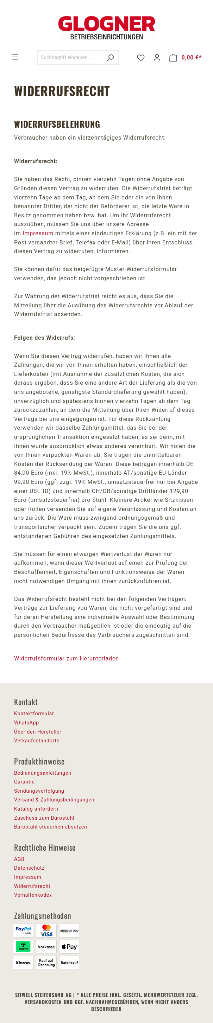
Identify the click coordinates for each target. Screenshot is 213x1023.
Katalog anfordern (36, 809)
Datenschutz (29, 868)
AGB (19, 859)
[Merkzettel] (141, 57)
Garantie (24, 782)
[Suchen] (110, 57)
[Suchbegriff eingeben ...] (69, 57)
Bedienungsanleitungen (42, 773)
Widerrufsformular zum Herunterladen (66, 658)
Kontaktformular (34, 713)
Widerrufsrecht (32, 886)
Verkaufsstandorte (36, 740)
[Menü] (15, 57)
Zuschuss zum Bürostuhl (44, 818)
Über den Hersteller (38, 732)
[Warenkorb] (185, 57)
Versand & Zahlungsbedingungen (54, 800)
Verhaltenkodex (33, 895)
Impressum (38, 233)
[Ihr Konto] (157, 57)
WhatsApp (26, 722)
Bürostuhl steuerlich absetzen (50, 827)
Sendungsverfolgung (39, 791)
